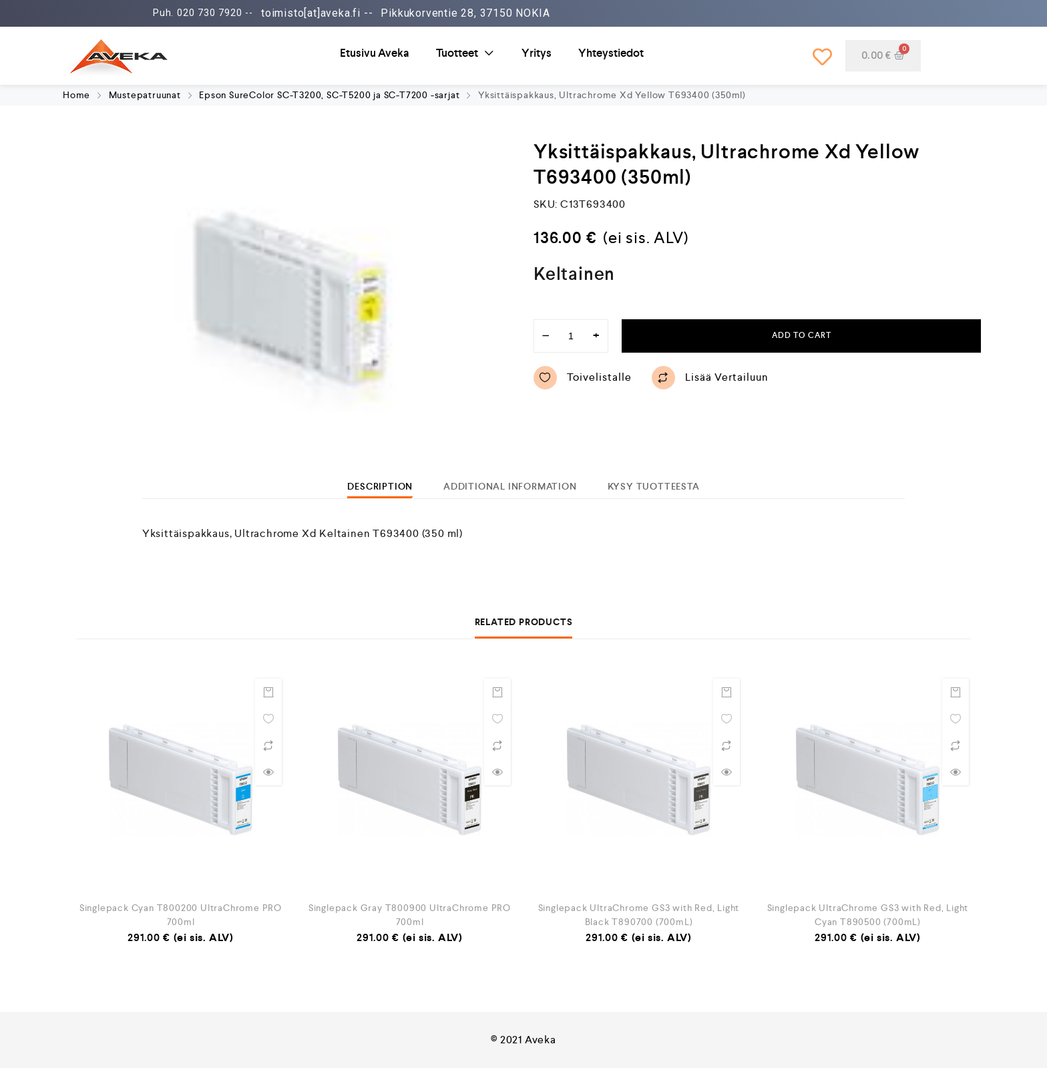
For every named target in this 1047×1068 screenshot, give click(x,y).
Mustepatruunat (145, 95)
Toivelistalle (583, 377)
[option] (289, 309)
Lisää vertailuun (710, 377)
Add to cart (801, 336)
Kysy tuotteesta (654, 486)
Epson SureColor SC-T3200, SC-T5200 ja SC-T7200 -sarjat (329, 95)
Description (380, 486)
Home (76, 95)
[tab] (380, 486)
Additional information (510, 486)
